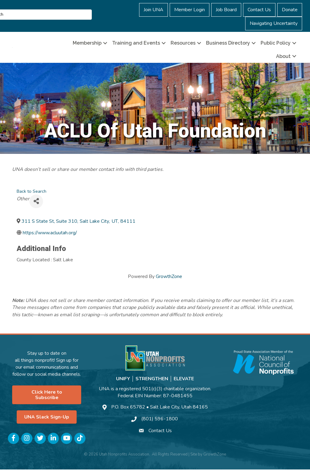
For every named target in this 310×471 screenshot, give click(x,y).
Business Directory (228, 44)
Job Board (226, 9)
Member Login (189, 9)
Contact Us (259, 9)
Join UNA (153, 9)
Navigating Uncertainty (274, 23)
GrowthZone (169, 277)
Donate (290, 9)
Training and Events (136, 44)
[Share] (36, 202)
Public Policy (276, 44)
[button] (46, 396)
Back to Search (31, 192)
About (283, 57)
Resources (183, 44)
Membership (87, 44)
